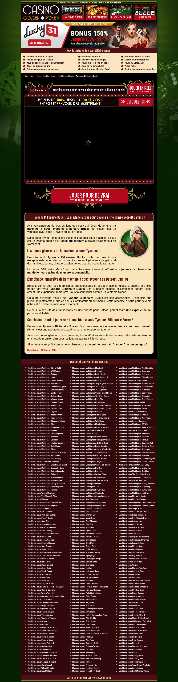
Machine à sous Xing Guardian (85, 499)
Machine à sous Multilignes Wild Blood (88, 421)
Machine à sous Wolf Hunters (131, 549)
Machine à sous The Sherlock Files (42, 496)
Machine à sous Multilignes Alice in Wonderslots (92, 449)
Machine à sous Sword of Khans (85, 627)
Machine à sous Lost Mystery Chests (134, 671)
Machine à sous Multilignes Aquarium (134, 449)
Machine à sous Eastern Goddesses (87, 509)
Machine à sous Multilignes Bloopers (43, 440)
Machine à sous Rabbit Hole (130, 649)
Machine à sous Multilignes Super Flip (134, 487)
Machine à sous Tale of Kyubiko (41, 668)
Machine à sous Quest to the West (133, 631)
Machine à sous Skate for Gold (85, 643)
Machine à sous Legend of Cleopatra (134, 537)
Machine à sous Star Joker (83, 606)
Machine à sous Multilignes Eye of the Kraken (91, 418)
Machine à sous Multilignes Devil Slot (87, 399)
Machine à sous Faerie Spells (84, 599)
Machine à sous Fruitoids (82, 581)
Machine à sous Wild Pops (83, 640)
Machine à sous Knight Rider (40, 671)
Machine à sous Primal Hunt (39, 649)
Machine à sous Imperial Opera (131, 543)
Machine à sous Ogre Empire (40, 546)
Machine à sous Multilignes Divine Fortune (136, 462)
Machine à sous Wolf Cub (129, 574)
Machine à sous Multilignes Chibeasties (135, 477)
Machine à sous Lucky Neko (130, 637)
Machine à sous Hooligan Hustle (85, 668)
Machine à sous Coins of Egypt (131, 571)
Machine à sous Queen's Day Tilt (41, 609)
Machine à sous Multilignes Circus (42, 449)
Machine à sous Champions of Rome (43, 602)
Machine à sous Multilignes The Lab (133, 415)
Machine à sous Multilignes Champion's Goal (46, 421)
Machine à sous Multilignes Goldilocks (88, 493)
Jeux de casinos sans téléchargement (45, 63)
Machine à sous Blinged (129, 643)
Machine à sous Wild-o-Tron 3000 (41, 593)
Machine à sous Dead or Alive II (132, 615)
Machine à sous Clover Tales (84, 546)
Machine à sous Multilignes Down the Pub (136, 443)
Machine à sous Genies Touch (84, 434)
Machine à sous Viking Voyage (40, 615)
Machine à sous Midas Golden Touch (134, 618)
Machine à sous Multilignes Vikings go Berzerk (91, 465)
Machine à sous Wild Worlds (84, 618)
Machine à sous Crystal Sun (83, 612)
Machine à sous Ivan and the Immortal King (46, 596)
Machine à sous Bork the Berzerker (86, 534)
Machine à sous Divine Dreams (131, 593)
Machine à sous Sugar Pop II (130, 531)
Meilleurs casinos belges (94, 60)
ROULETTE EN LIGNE (97, 17)
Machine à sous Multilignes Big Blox (87, 468)
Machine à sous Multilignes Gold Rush (44, 446)
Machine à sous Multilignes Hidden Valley (89, 437)
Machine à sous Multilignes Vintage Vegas (45, 399)
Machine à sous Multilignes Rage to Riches (46, 418)
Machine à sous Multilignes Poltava (133, 440)
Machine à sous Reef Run (129, 577)
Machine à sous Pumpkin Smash (132, 499)
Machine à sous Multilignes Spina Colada (89, 502)
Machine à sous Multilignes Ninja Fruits (135, 405)
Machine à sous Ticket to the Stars (86, 593)
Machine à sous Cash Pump (83, 624)
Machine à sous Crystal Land (84, 540)
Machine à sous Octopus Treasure (86, 646)
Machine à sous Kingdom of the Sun (134, 540)
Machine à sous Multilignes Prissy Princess (137, 484)
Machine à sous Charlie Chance (41, 634)
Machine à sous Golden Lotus (131, 521)
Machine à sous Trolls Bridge (84, 596)
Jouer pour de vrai (89, 195)
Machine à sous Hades (128, 653)
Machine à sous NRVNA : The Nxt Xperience (90, 452)
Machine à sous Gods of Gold (40, 646)
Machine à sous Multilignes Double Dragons (137, 459)
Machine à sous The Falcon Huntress (43, 534)
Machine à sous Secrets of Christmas (43, 462)
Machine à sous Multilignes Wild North (135, 418)
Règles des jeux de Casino (40, 60)
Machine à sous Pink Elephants (85, 512)
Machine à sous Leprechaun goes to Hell (45, 552)
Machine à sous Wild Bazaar (39, 574)
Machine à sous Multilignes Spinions (134, 437)
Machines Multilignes (66, 76)
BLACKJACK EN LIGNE (121, 17)
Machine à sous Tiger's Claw (84, 531)
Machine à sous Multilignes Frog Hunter (88, 380)
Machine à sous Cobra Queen (131, 659)
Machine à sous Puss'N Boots (40, 518)
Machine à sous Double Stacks (85, 574)
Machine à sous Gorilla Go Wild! (132, 402)
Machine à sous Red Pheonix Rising (133, 518)
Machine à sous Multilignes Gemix (133, 409)
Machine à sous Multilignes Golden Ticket (45, 409)
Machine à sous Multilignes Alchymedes (89, 462)
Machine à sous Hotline (82, 568)
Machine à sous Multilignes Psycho (42, 412)
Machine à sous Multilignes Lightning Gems (137, 502)
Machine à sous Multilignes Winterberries (45, 480)
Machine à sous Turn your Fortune (86, 590)
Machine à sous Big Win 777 (39, 624)
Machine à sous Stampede (83, 565)
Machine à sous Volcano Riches (85, 537)
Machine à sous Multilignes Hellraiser (134, 374)
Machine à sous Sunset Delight (41, 549)
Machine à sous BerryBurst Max (85, 577)
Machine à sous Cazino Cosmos (132, 584)
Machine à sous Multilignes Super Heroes (89, 459)
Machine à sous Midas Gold (39, 537)
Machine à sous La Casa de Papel (42, 662)
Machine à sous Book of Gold (84, 656)
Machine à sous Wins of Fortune (41, 493)
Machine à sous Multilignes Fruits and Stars (46, 427)
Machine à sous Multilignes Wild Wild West (45, 477)
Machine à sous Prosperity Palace (86, 552)
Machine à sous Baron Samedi (85, 562)
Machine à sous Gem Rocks (130, 524)
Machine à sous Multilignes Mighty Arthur (89, 506)
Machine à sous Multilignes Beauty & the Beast (47, 465)
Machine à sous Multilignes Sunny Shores (136, 490)
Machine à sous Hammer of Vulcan (42, 653)
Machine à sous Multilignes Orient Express (136, 506)
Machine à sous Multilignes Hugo (41, 377)
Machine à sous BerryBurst (39, 577)
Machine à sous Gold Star (38, 521)
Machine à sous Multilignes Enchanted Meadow (92, 405)
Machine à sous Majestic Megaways (133, 646)
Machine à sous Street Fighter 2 (41, 643)
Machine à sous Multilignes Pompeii (87, 371)
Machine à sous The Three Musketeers (88, 430)
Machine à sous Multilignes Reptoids (43, 506)
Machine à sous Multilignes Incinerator (135, 468)
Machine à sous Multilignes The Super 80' (89, 390)
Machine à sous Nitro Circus (39, 562)
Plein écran (41, 90)
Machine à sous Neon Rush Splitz (86, 631)
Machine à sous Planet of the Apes (133, 568)
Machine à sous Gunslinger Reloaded (87, 609)
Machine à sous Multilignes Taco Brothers (45, 415)
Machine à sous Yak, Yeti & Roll (41, 584)
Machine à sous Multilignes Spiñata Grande (46, 402)
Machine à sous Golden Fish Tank (133, 480)
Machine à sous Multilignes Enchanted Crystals (92, 409)
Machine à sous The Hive (82, 637)
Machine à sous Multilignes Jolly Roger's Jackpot (92, 384)
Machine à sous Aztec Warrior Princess (44, 556)
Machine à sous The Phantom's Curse (134, 581)
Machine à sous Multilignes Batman (42, 374)
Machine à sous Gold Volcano (131, 640)
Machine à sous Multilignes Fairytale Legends (91, 455)
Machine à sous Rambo (82, 662)
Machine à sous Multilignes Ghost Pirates (136, 377)
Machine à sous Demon (37, 621)
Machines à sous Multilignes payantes (89, 361)
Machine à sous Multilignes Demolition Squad (47, 387)
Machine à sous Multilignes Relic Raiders (136, 387)
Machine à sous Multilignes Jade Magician (45, 487)
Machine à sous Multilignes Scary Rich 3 (44, 384)
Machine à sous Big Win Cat (130, 556)
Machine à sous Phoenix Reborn (132, 612)
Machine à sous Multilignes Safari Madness (46, 390)
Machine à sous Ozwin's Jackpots (42, 527)
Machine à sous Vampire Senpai (41, 637)
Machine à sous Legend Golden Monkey (44, 459)
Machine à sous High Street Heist (86, 671)
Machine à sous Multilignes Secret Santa (135, 393)
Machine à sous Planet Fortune (131, 527)
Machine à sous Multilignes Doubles (134, 471)
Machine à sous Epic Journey (40, 531)
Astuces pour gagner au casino (42, 69)
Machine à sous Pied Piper (83, 524)
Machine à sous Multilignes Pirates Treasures (47, 443)
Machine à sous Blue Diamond (84, 521)
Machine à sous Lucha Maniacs (41, 540)
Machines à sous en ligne (137, 56)
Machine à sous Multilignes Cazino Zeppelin (46, 471)
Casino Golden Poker (33, 76)
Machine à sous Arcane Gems (131, 634)
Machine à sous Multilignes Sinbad (42, 430)
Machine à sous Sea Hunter (39, 509)
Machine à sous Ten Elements (40, 512)
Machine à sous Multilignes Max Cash (87, 368)
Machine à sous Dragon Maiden (41, 606)
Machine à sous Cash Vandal (40, 665)
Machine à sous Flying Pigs (83, 556)
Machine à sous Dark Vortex (130, 562)
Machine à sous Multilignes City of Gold (44, 368)
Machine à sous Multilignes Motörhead (44, 455)
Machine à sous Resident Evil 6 (131, 662)
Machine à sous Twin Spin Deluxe (42, 515)
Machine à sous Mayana (38, 499)
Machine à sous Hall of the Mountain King (89, 615)
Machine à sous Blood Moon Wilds (42, 631)
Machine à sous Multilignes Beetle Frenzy (45, 393)
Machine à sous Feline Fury (83, 653)
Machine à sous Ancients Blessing (86, 659)
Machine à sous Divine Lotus (84, 621)
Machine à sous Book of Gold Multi (42, 656)
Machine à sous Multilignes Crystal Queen (45, 434)
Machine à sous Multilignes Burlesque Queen (91, 440)
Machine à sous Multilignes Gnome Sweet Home (92, 393)
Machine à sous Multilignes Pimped (87, 412)
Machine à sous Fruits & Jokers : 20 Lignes (46, 587)
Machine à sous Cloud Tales (83, 543)
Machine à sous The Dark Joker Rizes (134, 474)
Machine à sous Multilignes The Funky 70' (89, 387)
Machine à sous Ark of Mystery (131, 596)
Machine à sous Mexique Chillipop (133, 559)
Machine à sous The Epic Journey (133, 430)
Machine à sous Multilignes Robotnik (43, 474)
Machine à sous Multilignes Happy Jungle (89, 446)
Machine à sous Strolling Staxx (131, 590)
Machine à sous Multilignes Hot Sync (134, 493)
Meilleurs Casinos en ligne (40, 56)
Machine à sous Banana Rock (131, 609)
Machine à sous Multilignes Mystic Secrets (89, 424)
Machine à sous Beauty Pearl (131, 656)
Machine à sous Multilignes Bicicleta (87, 471)
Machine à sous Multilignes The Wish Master (90, 396)
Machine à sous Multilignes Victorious (134, 390)
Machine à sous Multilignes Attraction (134, 396)
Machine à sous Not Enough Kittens (133, 512)
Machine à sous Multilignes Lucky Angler (89, 374)
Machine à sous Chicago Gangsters (133, 587)
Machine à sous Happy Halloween (133, 412)
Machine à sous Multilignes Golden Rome (45, 396)
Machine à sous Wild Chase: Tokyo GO (135, 621)
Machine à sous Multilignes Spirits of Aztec (136, 446)
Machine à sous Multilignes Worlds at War (136, 368)
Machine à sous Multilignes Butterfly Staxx (45, 502)
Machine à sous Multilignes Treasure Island (137, 452)
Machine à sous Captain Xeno (131, 668)
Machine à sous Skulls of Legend (41, 543)
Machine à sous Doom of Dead (40, 640)
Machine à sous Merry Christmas (85, 584)
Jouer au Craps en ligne (38, 66)
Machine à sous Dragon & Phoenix (42, 627)
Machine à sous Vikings (128, 565)
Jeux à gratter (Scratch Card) (96, 69)
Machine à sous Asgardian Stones (42, 524)
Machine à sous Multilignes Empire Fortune (46, 468)
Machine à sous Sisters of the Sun (42, 659)
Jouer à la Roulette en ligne (95, 63)
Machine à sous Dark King (83, 649)
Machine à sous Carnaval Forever (132, 599)
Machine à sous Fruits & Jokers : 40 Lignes (90, 587)
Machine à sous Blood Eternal (40, 565)
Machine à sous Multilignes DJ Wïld (133, 424)
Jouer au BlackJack (134, 63)
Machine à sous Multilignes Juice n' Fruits (136, 427)
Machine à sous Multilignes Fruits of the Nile (90, 427)
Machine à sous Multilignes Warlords (134, 455)
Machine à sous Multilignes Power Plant (88, 490)
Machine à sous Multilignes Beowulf (43, 437)
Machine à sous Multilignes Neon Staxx (88, 402)
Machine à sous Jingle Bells (130, 509)
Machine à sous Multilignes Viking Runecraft (46, 484)
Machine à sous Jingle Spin (39, 568)
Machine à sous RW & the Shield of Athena (90, 634)
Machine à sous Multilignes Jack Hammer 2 (90, 377)
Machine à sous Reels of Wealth (41, 559)
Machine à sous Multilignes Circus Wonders (90, 496)
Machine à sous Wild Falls (129, 606)
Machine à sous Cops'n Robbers (132, 421)
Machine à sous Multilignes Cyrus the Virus (90, 480)
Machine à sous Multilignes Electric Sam (89, 415)
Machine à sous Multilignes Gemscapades (45, 380)
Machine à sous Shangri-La (83, 515)
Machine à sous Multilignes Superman (134, 371)
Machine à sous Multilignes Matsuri (87, 484)
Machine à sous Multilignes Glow (41, 424)
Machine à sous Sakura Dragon (41, 612)
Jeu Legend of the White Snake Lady (134, 465)
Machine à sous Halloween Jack (85, 571)
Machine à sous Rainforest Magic (132, 624)
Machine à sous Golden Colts (84, 549)
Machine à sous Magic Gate (83, 518)
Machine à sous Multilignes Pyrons (42, 490)
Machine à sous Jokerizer (38, 581)
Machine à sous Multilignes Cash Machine (136, 399)
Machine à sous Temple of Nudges (42, 618)
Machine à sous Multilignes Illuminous (134, 434)
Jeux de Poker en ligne (93, 66)
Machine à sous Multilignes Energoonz (44, 405)
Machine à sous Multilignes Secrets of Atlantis (47, 452)
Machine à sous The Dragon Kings (86, 559)
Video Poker (145, 17)
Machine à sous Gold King (129, 534)
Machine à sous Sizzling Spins (131, 552)
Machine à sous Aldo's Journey (132, 627)
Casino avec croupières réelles (139, 69)
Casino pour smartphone (136, 60)
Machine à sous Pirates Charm (131, 546)
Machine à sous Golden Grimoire (41, 590)
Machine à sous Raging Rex (83, 602)
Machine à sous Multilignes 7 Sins (86, 487)
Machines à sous (73, 17)
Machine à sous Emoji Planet (40, 571)
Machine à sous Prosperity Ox (84, 665)
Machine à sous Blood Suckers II (132, 515)
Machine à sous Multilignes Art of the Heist (90, 443)
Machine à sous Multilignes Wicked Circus (89, 474)
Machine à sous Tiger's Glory (40, 599)
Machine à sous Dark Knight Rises (133, 380)
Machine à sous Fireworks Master (133, 496)
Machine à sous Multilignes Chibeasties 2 (89, 477)
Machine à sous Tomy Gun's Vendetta (134, 665)
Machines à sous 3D (92, 56)
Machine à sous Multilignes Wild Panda (44, 371)
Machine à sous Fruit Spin (83, 527)
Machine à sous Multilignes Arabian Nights (136, 384)
